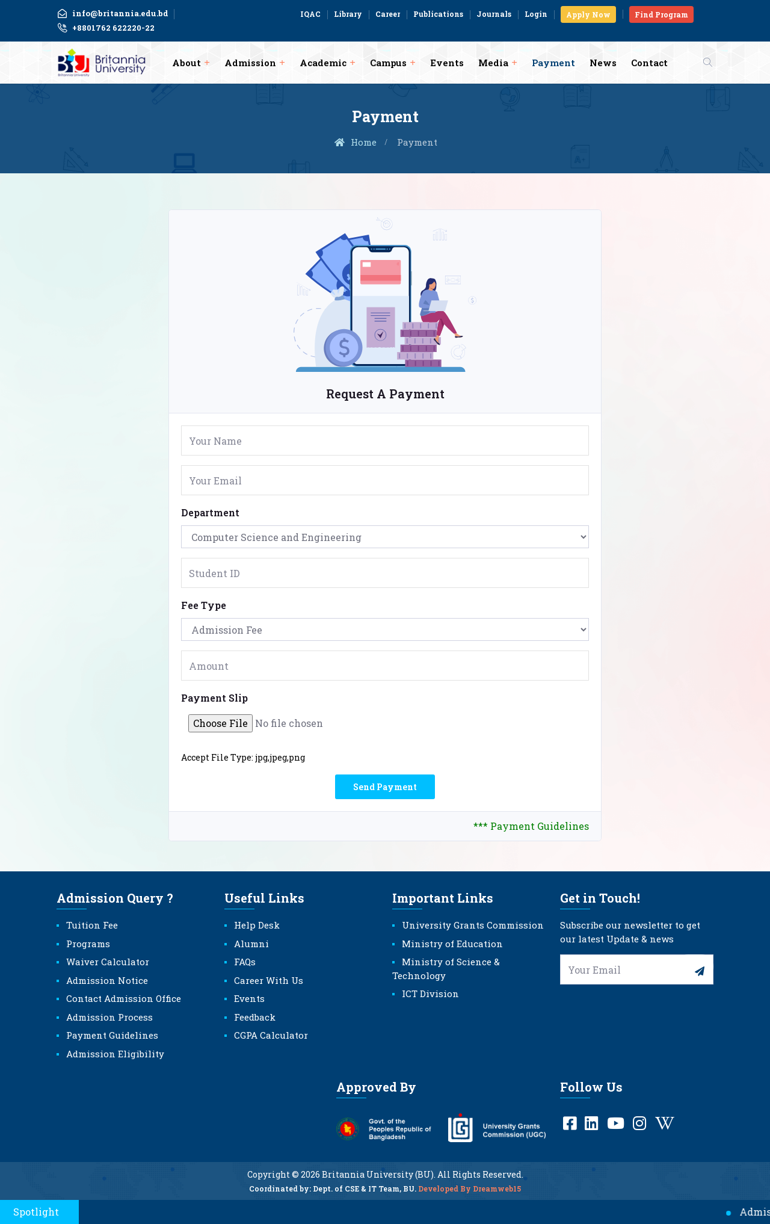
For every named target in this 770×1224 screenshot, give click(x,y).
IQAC (310, 14)
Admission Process (109, 1017)
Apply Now (588, 14)
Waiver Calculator (107, 962)
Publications (438, 14)
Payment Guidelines (112, 1035)
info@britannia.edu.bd (112, 13)
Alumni (251, 944)
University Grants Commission (473, 925)
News (603, 63)
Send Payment (385, 787)
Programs (88, 944)
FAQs (245, 962)
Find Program (661, 14)
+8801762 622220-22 (106, 28)
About (186, 63)
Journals (493, 14)
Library (348, 14)
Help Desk (257, 925)
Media (493, 63)
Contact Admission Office (123, 998)
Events (447, 63)
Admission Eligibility (115, 1054)
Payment (553, 63)
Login (536, 14)
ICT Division (430, 994)
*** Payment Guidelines (531, 826)
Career (387, 14)
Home (355, 142)
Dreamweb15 (497, 1193)
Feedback (255, 1017)
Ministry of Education (452, 944)
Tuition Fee (92, 925)
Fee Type (203, 605)
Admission (250, 63)
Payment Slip (214, 697)
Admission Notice (107, 980)
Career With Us (268, 980)
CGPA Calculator (271, 1035)
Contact (649, 63)
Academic (323, 63)
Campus (388, 63)
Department (210, 512)
